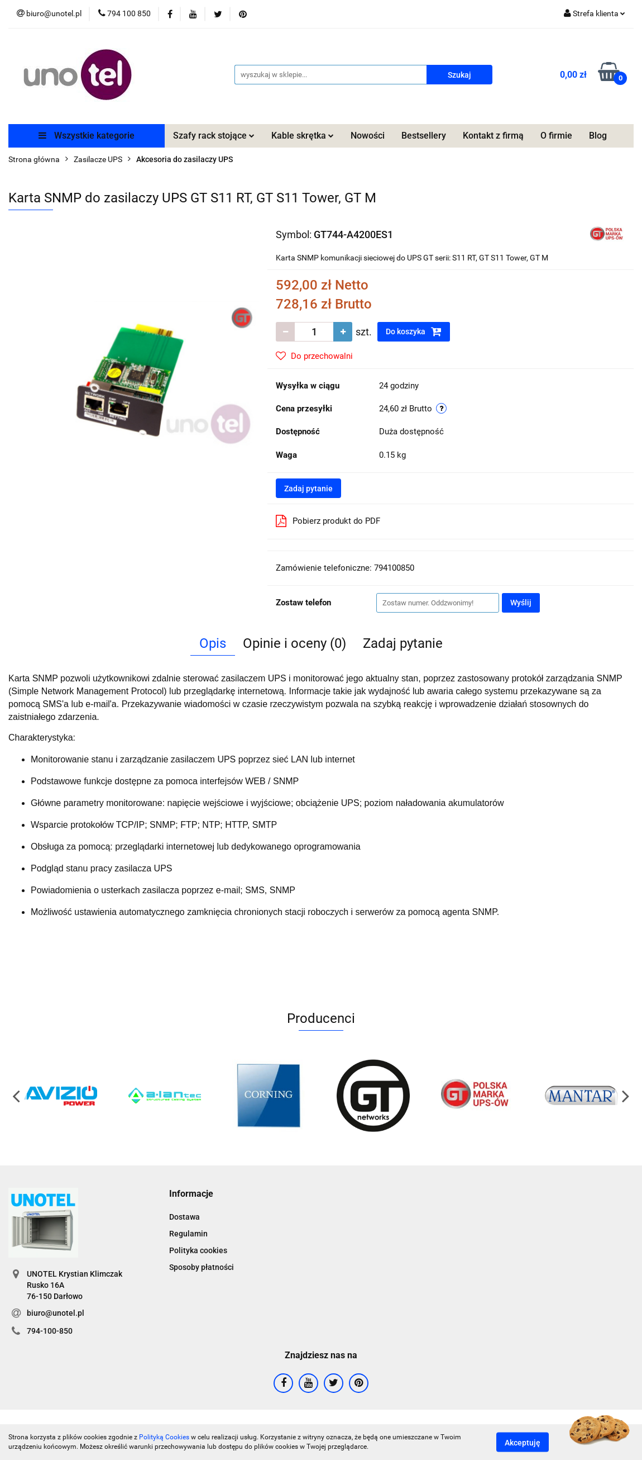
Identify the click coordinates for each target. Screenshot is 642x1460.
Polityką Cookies (164, 1437)
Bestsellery (423, 135)
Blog (598, 135)
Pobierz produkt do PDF (328, 521)
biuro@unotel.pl (55, 1313)
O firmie (556, 135)
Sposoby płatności (201, 1267)
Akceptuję (522, 1442)
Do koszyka (414, 331)
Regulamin (188, 1233)
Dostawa (184, 1216)
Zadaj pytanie (308, 488)
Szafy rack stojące (214, 135)
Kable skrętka (302, 135)
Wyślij (520, 602)
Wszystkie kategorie (87, 135)
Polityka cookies (198, 1250)
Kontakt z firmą (493, 135)
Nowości (368, 135)
